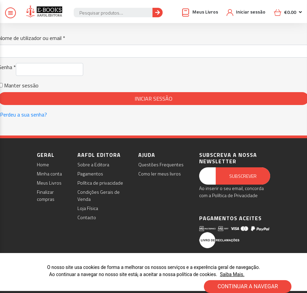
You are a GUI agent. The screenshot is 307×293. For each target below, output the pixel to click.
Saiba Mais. (232, 274)
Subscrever (243, 176)
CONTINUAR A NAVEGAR (247, 286)
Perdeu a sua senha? (23, 114)
